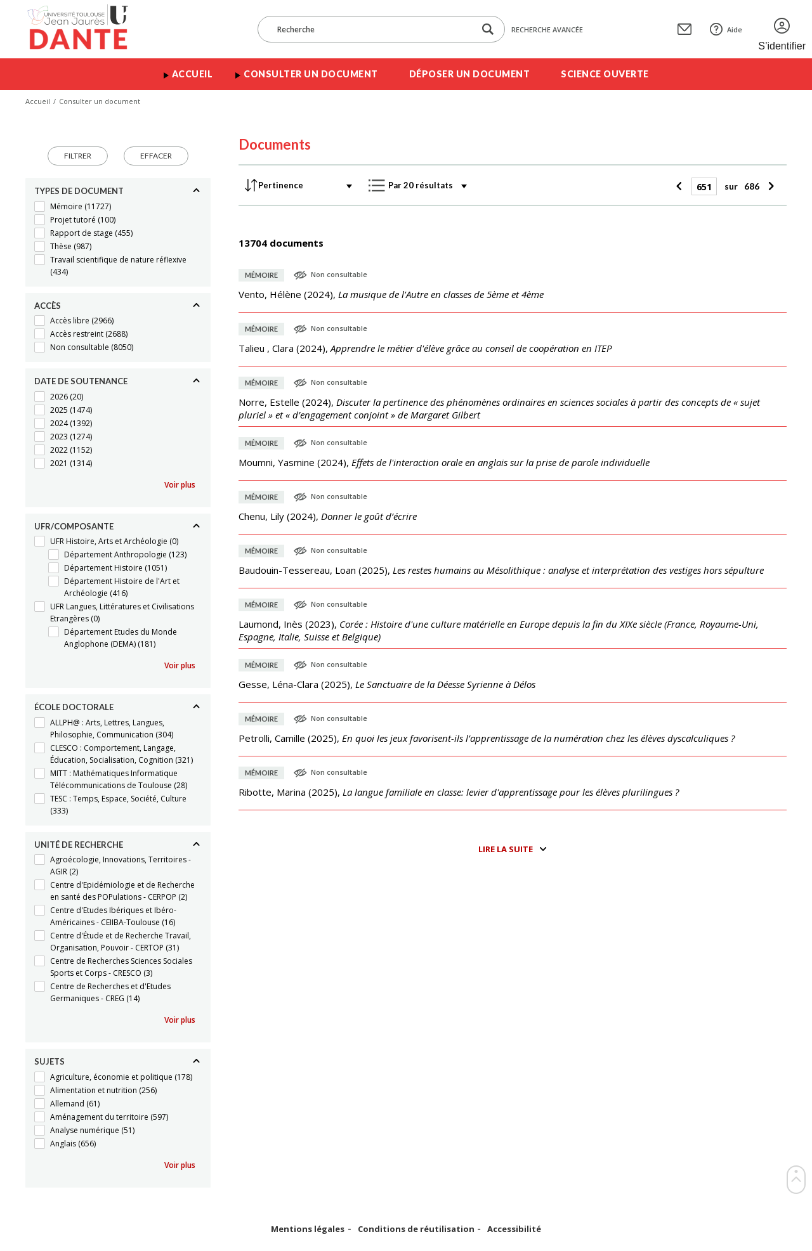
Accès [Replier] (47, 306)
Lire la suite (505, 849)
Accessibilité (514, 1229)
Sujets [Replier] (49, 1061)
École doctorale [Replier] (74, 707)
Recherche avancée (547, 29)
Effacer (156, 155)
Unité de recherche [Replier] (78, 844)
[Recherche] (372, 29)
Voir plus (179, 484)
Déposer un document (469, 73)
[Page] (704, 186)
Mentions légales (307, 1229)
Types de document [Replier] (79, 191)
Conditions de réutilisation (416, 1229)
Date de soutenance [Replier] (81, 381)
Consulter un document (311, 73)
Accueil (192, 73)
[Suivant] (770, 186)
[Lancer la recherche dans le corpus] (488, 29)
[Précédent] (681, 186)
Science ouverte (605, 73)
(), (391, 294)
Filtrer (77, 155)
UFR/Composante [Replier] (74, 526)
